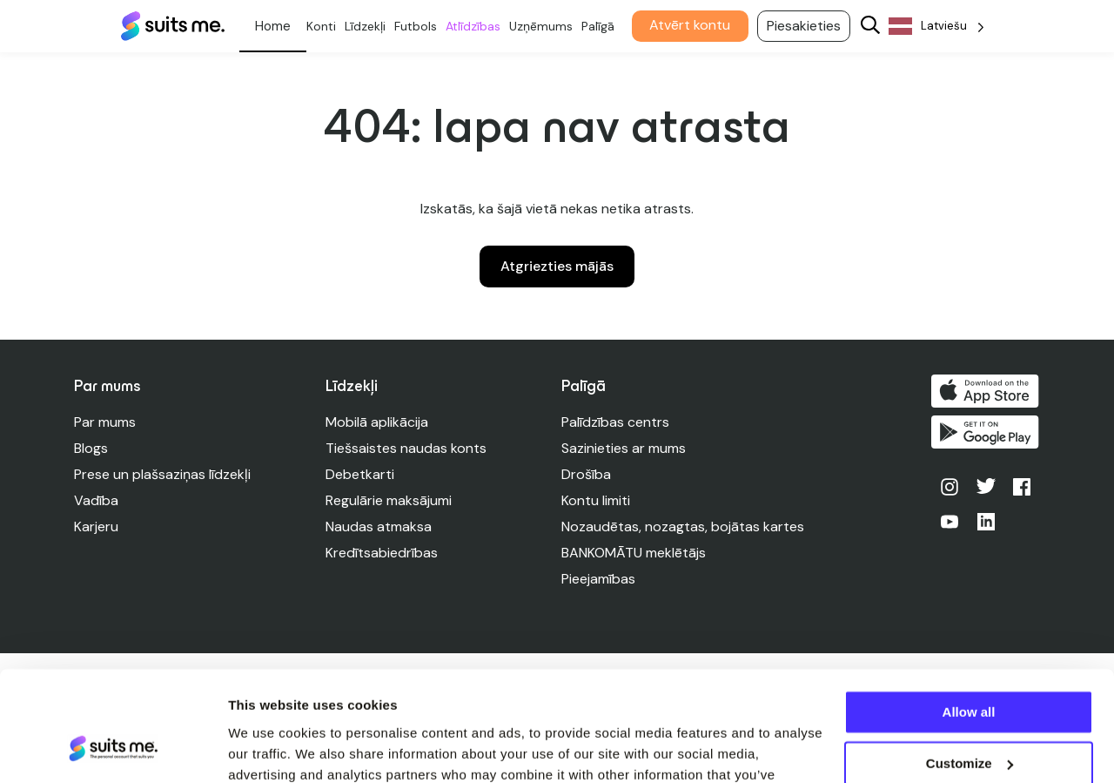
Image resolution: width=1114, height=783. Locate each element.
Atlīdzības (476, 26)
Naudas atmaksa (378, 526)
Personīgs (276, 26)
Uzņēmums (544, 26)
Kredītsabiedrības (381, 552)
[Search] (873, 26)
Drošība (587, 474)
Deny (969, 719)
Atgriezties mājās (557, 266)
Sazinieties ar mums (624, 448)
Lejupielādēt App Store (986, 391)
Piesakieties (807, 26)
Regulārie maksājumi (388, 500)
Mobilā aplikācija (376, 422)
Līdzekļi (368, 26)
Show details (268, 748)
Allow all (969, 618)
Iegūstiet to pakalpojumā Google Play (986, 432)
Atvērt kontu (693, 25)
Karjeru (96, 526)
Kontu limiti (596, 500)
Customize (969, 668)
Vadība (96, 500)
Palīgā (601, 26)
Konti (324, 26)
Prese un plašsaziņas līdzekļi (162, 474)
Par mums (105, 422)
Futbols (419, 26)
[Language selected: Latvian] (940, 26)
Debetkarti (359, 474)
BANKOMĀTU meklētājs (634, 552)
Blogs (91, 448)
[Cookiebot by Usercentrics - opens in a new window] (113, 749)
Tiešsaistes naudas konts (406, 448)
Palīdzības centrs (616, 422)
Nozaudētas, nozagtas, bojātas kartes (683, 526)
